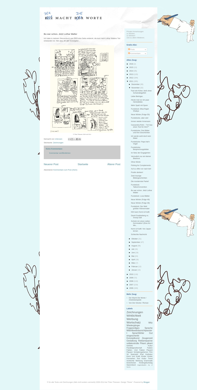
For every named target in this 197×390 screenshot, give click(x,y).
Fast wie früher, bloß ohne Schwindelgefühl (141, 92)
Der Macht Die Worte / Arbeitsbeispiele (137, 299)
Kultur (150, 346)
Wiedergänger (133, 325)
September (136, 242)
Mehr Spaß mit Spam (139, 105)
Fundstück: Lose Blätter (140, 196)
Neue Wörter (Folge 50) (140, 114)
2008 (131, 281)
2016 (131, 64)
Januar (134, 270)
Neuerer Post (51, 164)
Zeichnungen (58, 143)
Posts (131, 49)
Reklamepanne (145, 341)
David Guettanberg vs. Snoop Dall (140, 216)
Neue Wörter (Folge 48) (140, 203)
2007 (131, 285)
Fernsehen (131, 358)
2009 (131, 278)
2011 (131, 81)
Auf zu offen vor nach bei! (141, 169)
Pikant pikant (146, 343)
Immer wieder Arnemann (140, 121)
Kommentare (134, 53)
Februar (134, 266)
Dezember (135, 84)
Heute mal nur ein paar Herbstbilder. (140, 101)
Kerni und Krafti (133, 356)
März (133, 263)
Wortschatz (134, 322)
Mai (133, 256)
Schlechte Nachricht (139, 234)
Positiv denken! (137, 172)
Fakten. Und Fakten (136, 350)
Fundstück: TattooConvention (139, 186)
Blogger (147, 382)
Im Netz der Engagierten (140, 153)
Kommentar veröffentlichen (59, 153)
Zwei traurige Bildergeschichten (139, 177)
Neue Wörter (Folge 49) (140, 199)
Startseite (83, 164)
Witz (150, 323)
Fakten (150, 348)
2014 (131, 71)
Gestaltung (132, 341)
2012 (131, 78)
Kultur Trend (147, 358)
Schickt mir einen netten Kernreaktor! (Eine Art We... (140, 223)
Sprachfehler (138, 333)
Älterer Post (113, 164)
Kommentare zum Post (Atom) (65, 170)
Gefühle (130, 346)
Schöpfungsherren (141, 352)
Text (138, 358)
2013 (131, 74)
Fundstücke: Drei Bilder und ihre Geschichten (140, 131)
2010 (131, 274)
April (133, 259)
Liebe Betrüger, (137, 96)
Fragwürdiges (133, 328)
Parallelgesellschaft (134, 348)
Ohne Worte (135, 162)
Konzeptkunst (133, 338)
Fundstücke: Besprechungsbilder (140, 148)
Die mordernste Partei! (140, 181)
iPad (142, 354)
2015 (131, 67)
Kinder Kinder (147, 356)
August (134, 246)
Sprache (149, 328)
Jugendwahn (141, 365)
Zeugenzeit (147, 338)
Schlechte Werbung (135, 361)
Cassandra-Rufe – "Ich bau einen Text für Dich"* (141, 126)
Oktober (134, 239)
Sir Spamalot (132, 354)
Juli (133, 249)
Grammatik (148, 361)
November (135, 88)
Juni (133, 253)
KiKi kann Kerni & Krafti (140, 212)
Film (151, 352)
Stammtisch (131, 365)
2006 (131, 288)
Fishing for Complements (141, 165)
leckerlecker (131, 363)
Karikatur (149, 354)
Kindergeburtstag (146, 363)
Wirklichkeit (134, 315)
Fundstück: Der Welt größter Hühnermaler (140, 207)
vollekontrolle (133, 343)
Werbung (132, 319)
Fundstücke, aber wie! (139, 118)
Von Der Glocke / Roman (138, 303)
